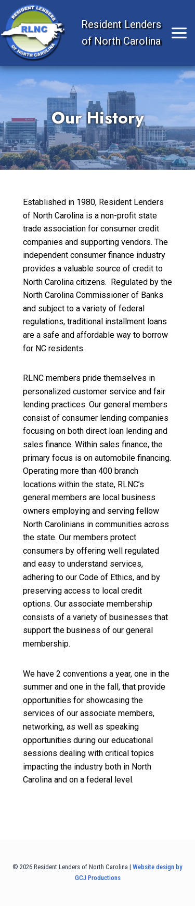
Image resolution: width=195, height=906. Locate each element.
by (179, 867)
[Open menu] (134, 32)
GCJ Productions (98, 878)
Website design (153, 867)
